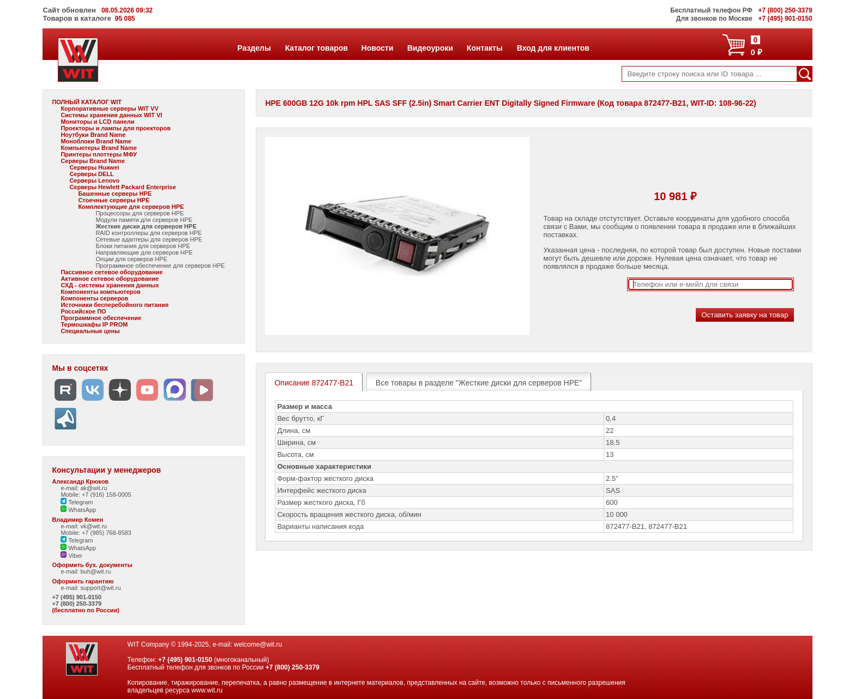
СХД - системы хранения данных (110, 285)
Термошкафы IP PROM (94, 324)
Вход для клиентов (553, 48)
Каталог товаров (316, 48)
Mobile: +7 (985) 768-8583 (96, 532)
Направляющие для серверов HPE (143, 252)
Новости (377, 48)
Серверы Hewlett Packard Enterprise (122, 187)
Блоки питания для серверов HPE (142, 246)
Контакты (484, 48)
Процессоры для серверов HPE (139, 213)
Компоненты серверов (94, 298)
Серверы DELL (91, 174)
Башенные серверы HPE (115, 193)
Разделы (253, 48)
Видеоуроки (430, 48)
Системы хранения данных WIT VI (111, 115)
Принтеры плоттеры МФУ (99, 154)
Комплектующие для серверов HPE (131, 206)
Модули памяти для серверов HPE (143, 219)
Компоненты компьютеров (100, 291)
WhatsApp (78, 510)
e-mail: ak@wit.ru (84, 488)
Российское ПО (83, 311)
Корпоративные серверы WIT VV (109, 108)
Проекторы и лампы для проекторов (116, 128)
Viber (71, 555)
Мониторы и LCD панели (97, 121)
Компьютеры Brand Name (98, 147)
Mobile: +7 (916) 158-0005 (96, 494)
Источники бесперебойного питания (114, 305)
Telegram (77, 502)
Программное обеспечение (101, 318)
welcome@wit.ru (258, 644)
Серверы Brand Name (92, 161)
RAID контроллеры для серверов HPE (148, 233)
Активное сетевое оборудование (110, 278)
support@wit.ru (100, 587)
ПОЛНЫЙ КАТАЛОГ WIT (87, 102)
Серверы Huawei (94, 167)
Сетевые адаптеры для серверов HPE (148, 239)
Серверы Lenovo (94, 180)
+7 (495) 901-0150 (76, 597)
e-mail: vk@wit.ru (84, 526)
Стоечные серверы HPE (113, 200)
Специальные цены (90, 331)
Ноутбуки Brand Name (93, 134)
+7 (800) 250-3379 (76, 603)
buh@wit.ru (95, 571)
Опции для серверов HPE (131, 259)
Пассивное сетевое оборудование (111, 272)
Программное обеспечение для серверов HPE (160, 265)
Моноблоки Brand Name (96, 141)
